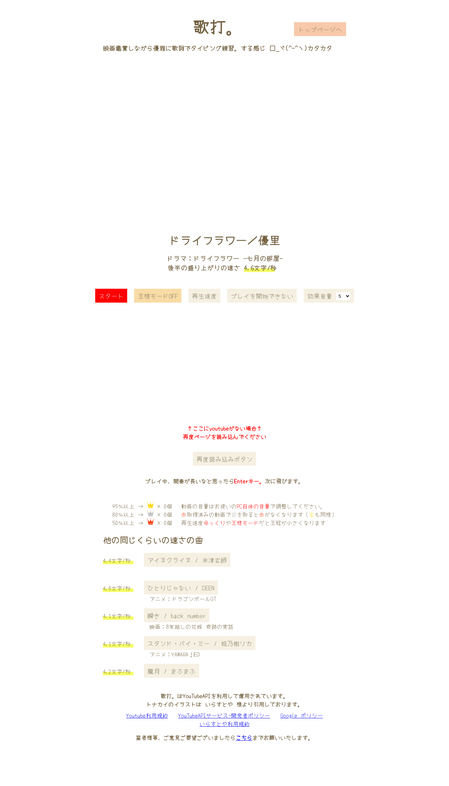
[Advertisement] (224, 133)
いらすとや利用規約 (224, 723)
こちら (244, 737)
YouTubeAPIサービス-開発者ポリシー (224, 715)
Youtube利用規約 (147, 715)
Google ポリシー (301, 715)
